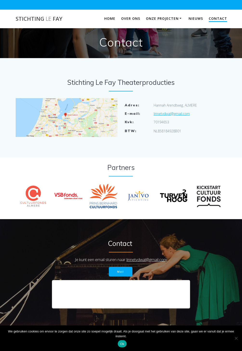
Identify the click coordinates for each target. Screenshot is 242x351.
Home (109, 18)
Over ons (130, 18)
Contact (218, 18)
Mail (120, 271)
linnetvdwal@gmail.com (172, 113)
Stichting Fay (39, 18)
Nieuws (196, 18)
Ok (122, 344)
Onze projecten (162, 18)
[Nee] (236, 338)
